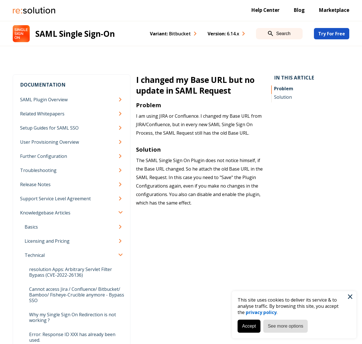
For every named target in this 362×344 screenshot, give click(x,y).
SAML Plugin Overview (44, 99)
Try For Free (331, 34)
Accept (249, 326)
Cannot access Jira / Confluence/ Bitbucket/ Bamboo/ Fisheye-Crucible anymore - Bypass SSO (76, 295)
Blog (299, 10)
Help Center (265, 10)
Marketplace (334, 10)
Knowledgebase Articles (45, 213)
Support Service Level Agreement (55, 198)
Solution (283, 97)
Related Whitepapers (42, 114)
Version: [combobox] (223, 34)
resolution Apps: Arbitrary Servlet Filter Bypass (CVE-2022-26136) (70, 272)
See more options (285, 326)
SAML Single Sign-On (75, 33)
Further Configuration (43, 156)
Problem (283, 88)
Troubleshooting (38, 170)
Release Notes (35, 184)
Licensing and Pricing (47, 241)
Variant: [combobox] (170, 34)
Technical (35, 255)
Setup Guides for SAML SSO (49, 128)
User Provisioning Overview (49, 142)
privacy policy (261, 312)
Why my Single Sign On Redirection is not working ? (72, 317)
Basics (31, 227)
